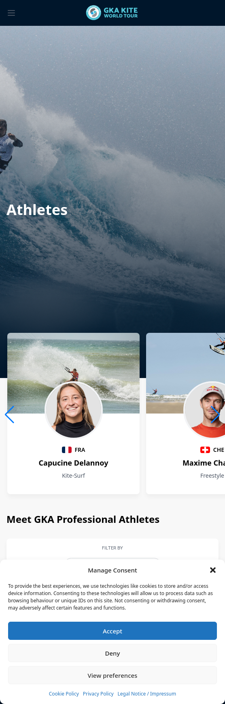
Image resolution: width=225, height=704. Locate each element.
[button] (213, 570)
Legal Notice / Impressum (147, 693)
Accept (112, 631)
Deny (112, 653)
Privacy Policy (98, 693)
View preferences (113, 675)
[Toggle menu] (11, 13)
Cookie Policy (64, 693)
